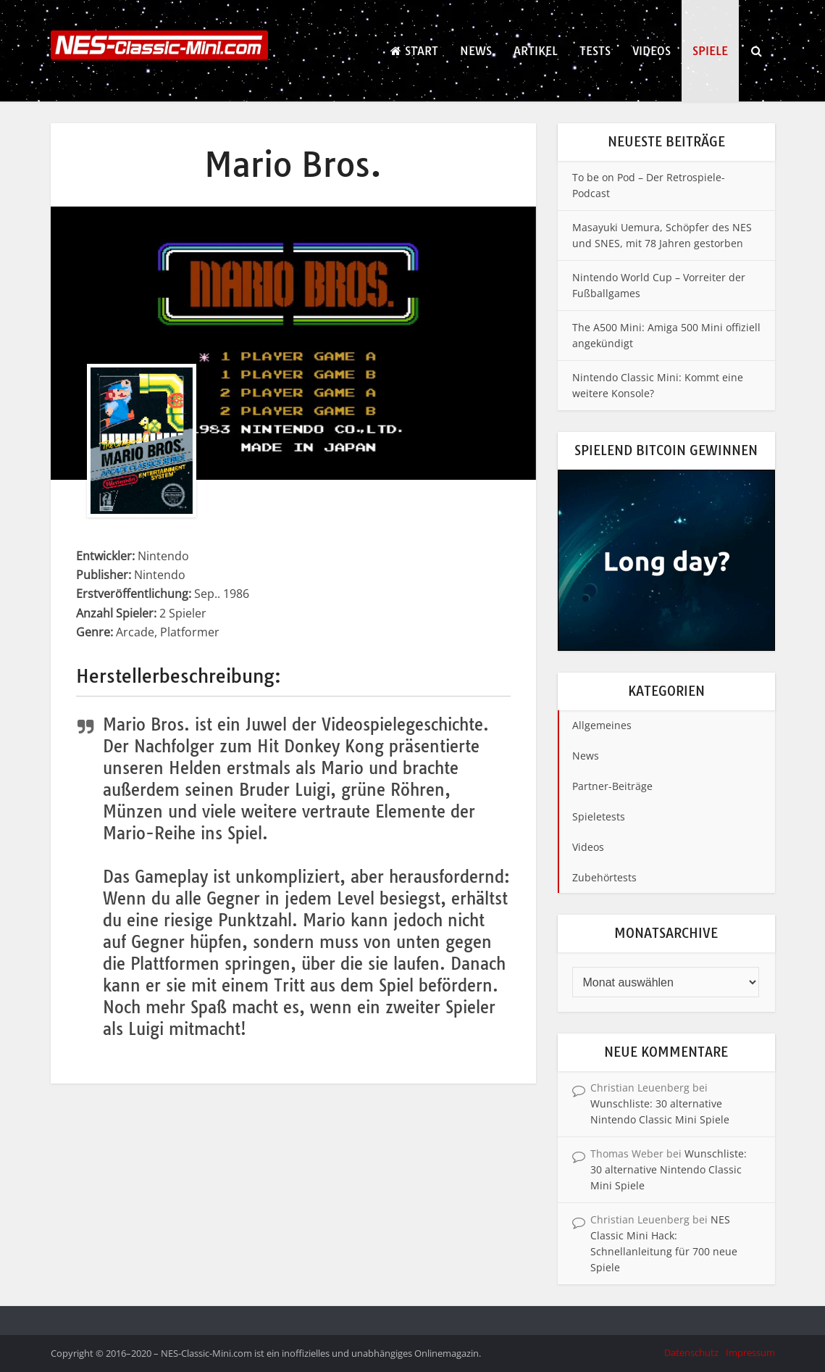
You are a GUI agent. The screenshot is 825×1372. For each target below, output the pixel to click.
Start (414, 50)
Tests (595, 50)
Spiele (710, 50)
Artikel (536, 50)
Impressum (750, 1352)
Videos (651, 50)
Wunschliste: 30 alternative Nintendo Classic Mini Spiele (668, 1169)
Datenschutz (691, 1352)
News (476, 50)
